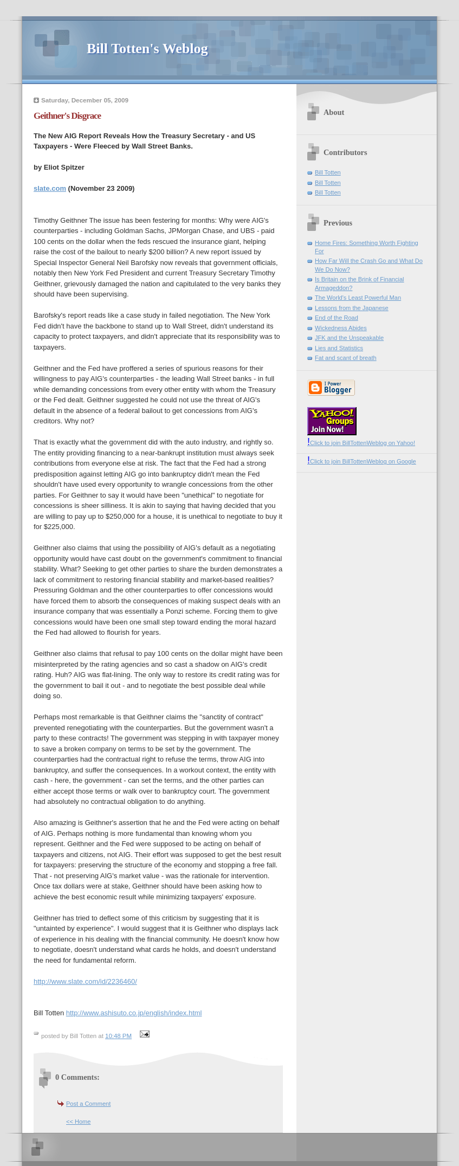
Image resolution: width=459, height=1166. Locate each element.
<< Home (78, 1121)
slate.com (50, 188)
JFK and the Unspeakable (349, 337)
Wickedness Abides (341, 328)
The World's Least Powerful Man (358, 297)
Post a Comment (88, 1103)
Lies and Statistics (339, 348)
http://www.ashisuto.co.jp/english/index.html (134, 1013)
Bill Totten (328, 172)
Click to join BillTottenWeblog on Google (361, 461)
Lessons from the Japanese (352, 308)
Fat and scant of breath (346, 358)
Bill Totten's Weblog (147, 48)
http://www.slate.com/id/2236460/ (85, 981)
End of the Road (336, 317)
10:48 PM (118, 1036)
